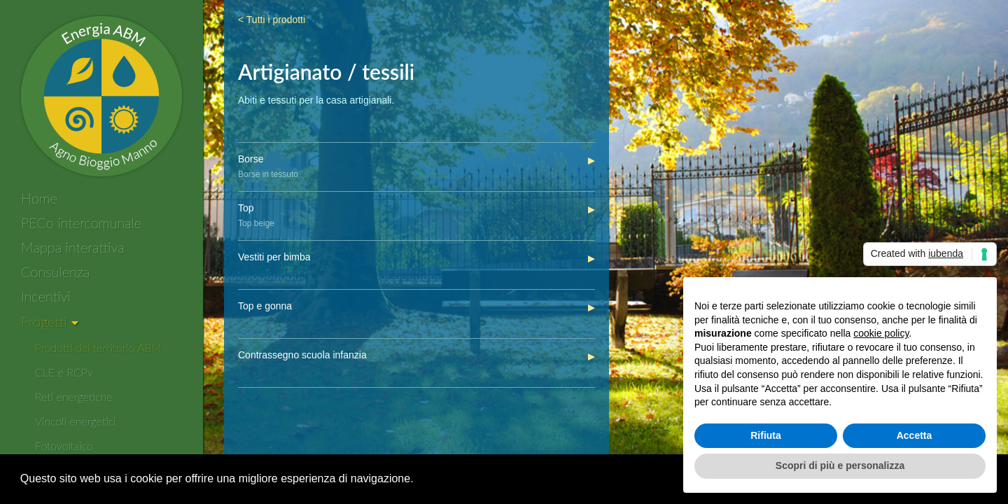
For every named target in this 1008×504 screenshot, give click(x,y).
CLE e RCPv (64, 372)
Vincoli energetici (75, 421)
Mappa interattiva (73, 247)
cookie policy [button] (881, 333)
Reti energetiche (73, 396)
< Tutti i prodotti (271, 19)
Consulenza (55, 271)
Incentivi (46, 296)
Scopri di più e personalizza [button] (840, 465)
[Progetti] (49, 322)
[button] (418, 480)
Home (39, 198)
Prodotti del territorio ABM (98, 347)
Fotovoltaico (64, 445)
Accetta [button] (914, 435)
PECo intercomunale (81, 222)
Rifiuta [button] (765, 435)
